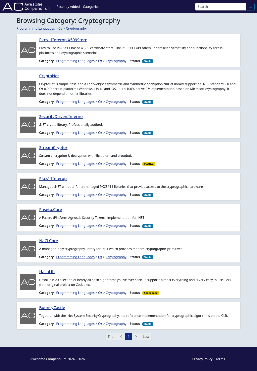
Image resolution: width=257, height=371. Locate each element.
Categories (91, 6)
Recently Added (68, 6)
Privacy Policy (202, 359)
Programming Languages (35, 28)
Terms (220, 359)
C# (60, 28)
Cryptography (76, 28)
